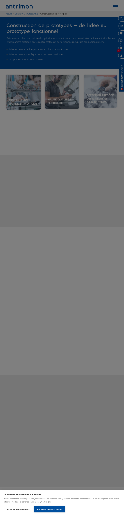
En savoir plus (45, 502)
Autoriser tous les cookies (49, 509)
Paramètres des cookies (18, 509)
